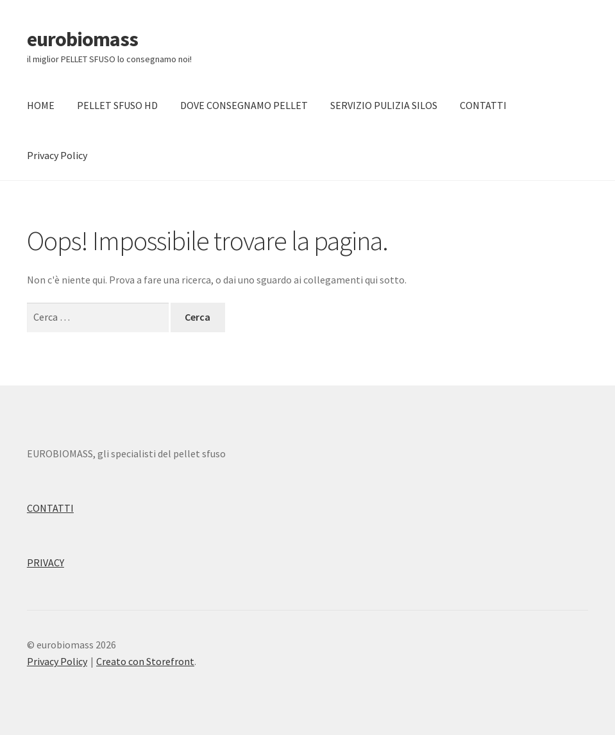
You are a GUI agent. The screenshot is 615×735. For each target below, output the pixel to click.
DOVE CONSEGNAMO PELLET (244, 105)
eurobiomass (82, 39)
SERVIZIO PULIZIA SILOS (383, 105)
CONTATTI (483, 105)
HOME (41, 105)
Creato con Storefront (145, 661)
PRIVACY (45, 562)
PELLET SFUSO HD (117, 105)
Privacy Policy (57, 155)
